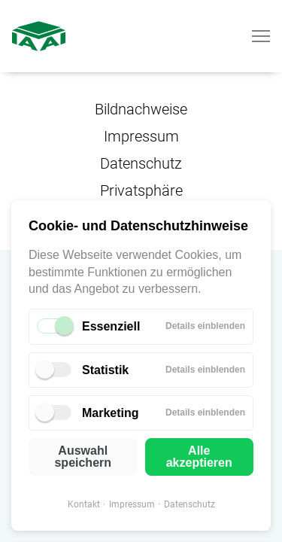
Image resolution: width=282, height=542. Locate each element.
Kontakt (84, 504)
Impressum (132, 504)
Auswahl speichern (82, 456)
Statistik (105, 370)
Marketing (110, 412)
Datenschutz (189, 504)
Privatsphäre (141, 190)
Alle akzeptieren (199, 456)
